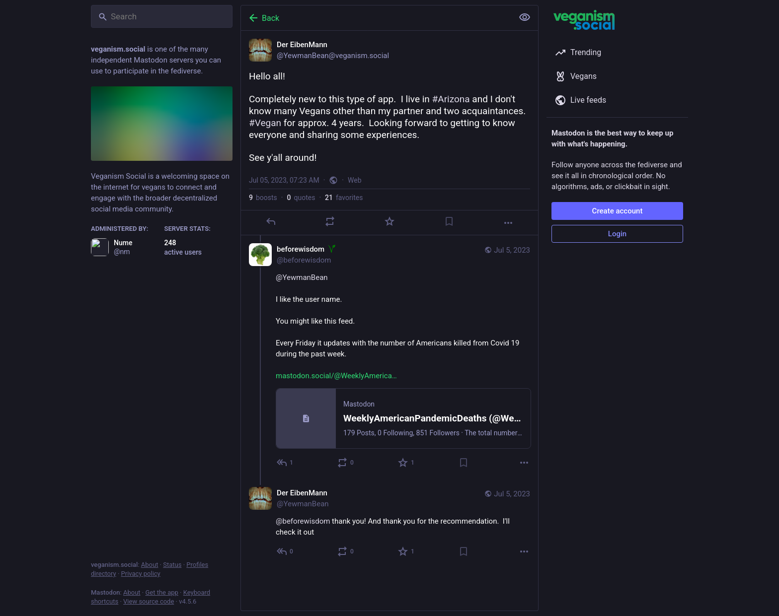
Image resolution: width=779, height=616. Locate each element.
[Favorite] (389, 221)
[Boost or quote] (330, 221)
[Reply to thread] (285, 463)
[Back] (376, 17)
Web (355, 180)
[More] (508, 223)
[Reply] (271, 221)
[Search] (162, 16)
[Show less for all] (524, 17)
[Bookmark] (449, 221)
